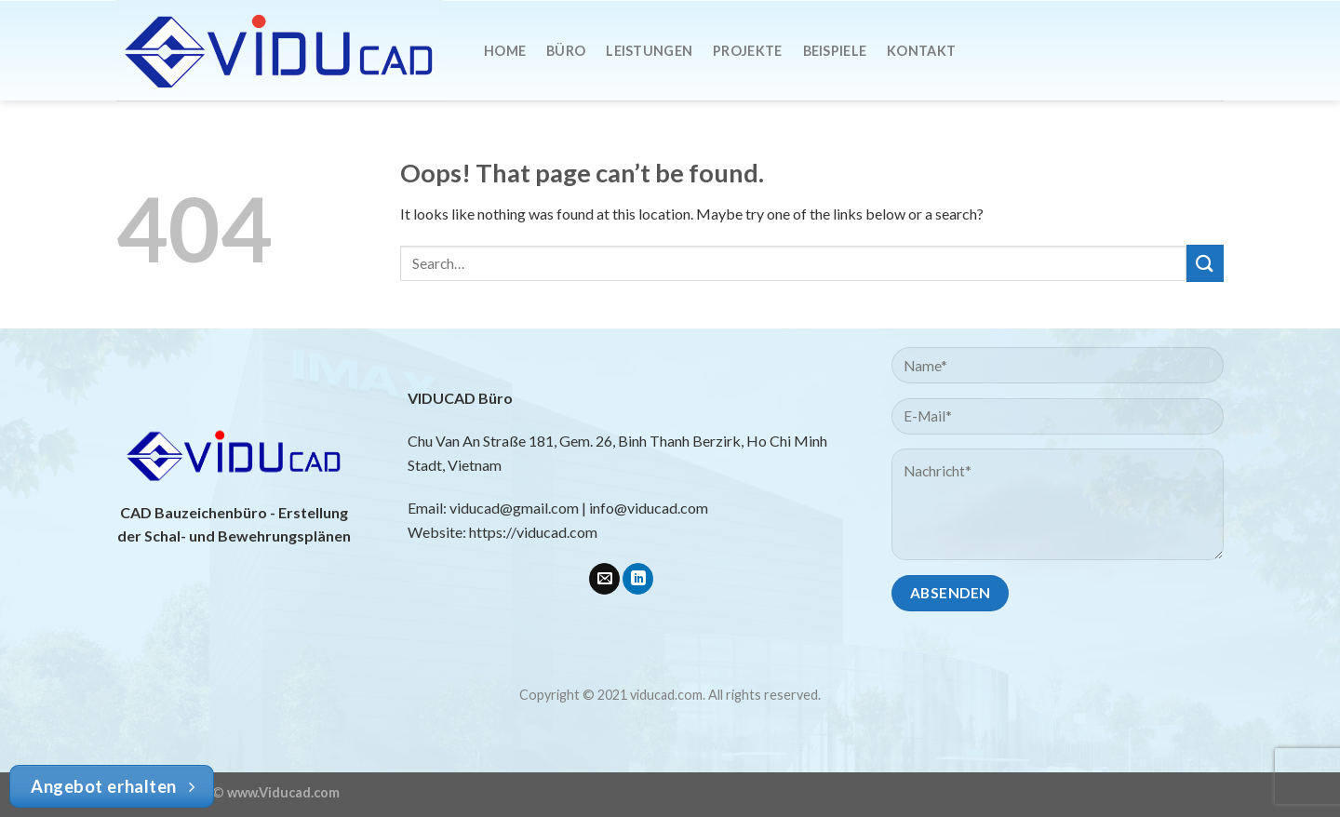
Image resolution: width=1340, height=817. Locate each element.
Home (505, 51)
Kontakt (921, 51)
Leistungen (649, 51)
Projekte (747, 51)
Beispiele (835, 51)
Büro (565, 51)
